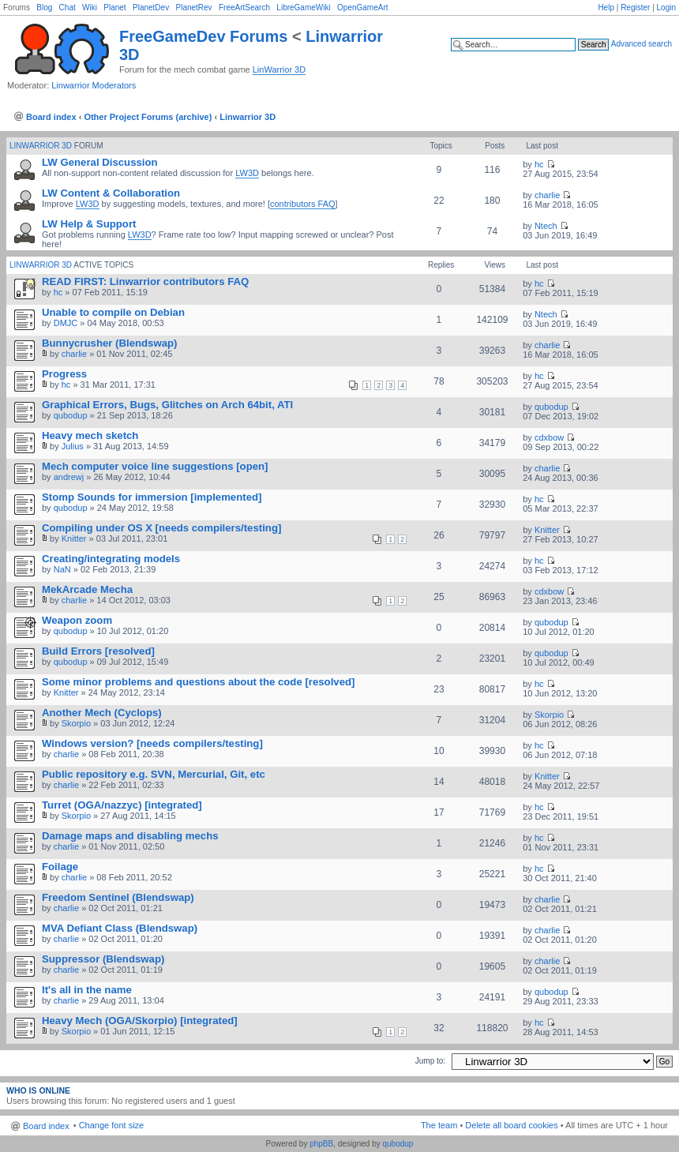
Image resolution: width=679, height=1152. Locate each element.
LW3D (247, 173)
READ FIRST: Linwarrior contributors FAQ (145, 281)
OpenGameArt (362, 7)
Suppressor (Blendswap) (103, 959)
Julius (73, 446)
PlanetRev (193, 7)
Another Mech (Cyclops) (102, 713)
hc (539, 164)
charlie (547, 195)
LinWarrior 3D (279, 69)
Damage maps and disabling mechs (130, 836)
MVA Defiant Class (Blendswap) (119, 928)
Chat (67, 7)
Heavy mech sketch (90, 435)
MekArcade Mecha (87, 589)
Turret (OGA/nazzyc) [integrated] (122, 805)
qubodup (71, 415)
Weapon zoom (77, 620)
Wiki (89, 7)
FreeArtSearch (244, 7)
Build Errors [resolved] (98, 651)
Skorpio (76, 723)
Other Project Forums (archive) (148, 117)
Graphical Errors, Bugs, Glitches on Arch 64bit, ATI (167, 405)
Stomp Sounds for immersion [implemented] (151, 497)
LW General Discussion (100, 162)
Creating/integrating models (111, 559)
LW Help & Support (89, 224)
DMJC (66, 323)
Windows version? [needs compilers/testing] (152, 743)
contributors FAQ (303, 203)
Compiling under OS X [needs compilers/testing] (161, 528)
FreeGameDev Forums (203, 36)
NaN (62, 569)
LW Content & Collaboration (111, 193)
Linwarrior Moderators (93, 85)
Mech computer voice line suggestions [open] (155, 466)
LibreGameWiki (303, 7)
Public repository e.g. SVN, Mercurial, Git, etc (153, 774)
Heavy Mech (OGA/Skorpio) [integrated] (140, 1020)
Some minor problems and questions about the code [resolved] (198, 682)
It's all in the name (87, 990)
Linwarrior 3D (247, 117)
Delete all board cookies (511, 1125)
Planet (114, 7)
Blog (44, 7)
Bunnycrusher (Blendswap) (109, 343)
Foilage (60, 866)
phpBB (321, 1143)
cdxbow (549, 437)
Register (635, 7)
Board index (51, 117)
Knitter (74, 538)
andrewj (69, 477)
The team (439, 1125)
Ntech (546, 226)
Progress (64, 374)
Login (666, 7)
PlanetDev (151, 7)
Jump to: (430, 1060)
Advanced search (641, 43)
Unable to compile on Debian (113, 312)
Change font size (111, 1125)
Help (606, 7)
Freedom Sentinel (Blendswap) (118, 897)
